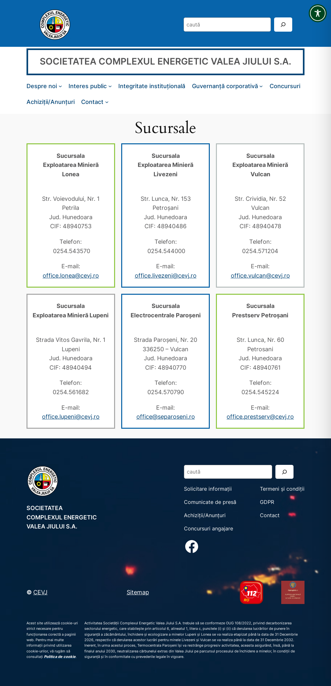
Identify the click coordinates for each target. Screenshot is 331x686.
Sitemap (138, 592)
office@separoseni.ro (165, 416)
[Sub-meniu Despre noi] (60, 86)
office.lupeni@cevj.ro (71, 416)
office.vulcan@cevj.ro (260, 275)
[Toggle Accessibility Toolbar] (317, 13)
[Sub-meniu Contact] (107, 102)
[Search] (283, 24)
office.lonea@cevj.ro (71, 275)
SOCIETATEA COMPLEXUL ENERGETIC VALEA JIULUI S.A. (165, 61)
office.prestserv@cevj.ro (260, 416)
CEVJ (40, 592)
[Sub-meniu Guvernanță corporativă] (261, 86)
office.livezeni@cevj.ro (166, 275)
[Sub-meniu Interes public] (110, 86)
